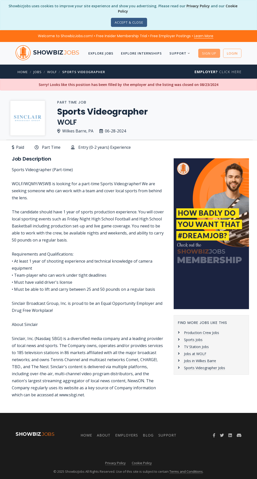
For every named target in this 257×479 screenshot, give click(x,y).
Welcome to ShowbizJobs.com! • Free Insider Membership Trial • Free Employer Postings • (125, 35)
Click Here (218, 71)
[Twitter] (222, 435)
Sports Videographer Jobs (204, 367)
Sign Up (209, 53)
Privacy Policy (198, 6)
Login (232, 53)
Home (23, 72)
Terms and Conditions (186, 471)
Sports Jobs (193, 339)
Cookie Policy (142, 463)
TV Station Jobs (196, 346)
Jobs (37, 72)
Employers (126, 435)
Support (177, 53)
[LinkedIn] (230, 435)
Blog (148, 435)
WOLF (52, 72)
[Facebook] (214, 435)
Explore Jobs (100, 53)
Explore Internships (141, 53)
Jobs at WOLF (195, 353)
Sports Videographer (83, 72)
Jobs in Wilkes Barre (200, 360)
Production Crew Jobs (201, 332)
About (103, 435)
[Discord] (238, 435)
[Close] (129, 22)
